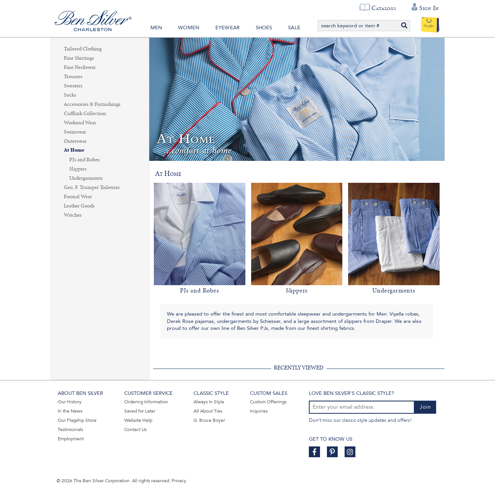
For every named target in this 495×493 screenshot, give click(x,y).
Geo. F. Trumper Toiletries (92, 187)
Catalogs (384, 8)
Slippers (78, 169)
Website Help (138, 420)
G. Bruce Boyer (209, 420)
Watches (73, 215)
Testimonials (70, 429)
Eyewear (227, 27)
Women (188, 27)
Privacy (179, 481)
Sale (294, 27)
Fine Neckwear (80, 67)
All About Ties (207, 411)
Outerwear (75, 141)
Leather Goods (79, 206)
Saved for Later (139, 411)
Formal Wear (78, 196)
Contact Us (135, 429)
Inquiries (259, 411)
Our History (70, 402)
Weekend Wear (80, 122)
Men (156, 27)
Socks (70, 95)
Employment (71, 439)
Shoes (264, 27)
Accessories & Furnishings (92, 104)
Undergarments (86, 178)
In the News (70, 411)
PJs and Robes (84, 159)
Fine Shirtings (79, 58)
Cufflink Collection (85, 113)
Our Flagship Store (77, 420)
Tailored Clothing (83, 49)
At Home (74, 150)
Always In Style (208, 402)
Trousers (73, 76)
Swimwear (75, 132)
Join (425, 407)
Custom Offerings (268, 402)
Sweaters (73, 86)
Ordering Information (146, 402)
